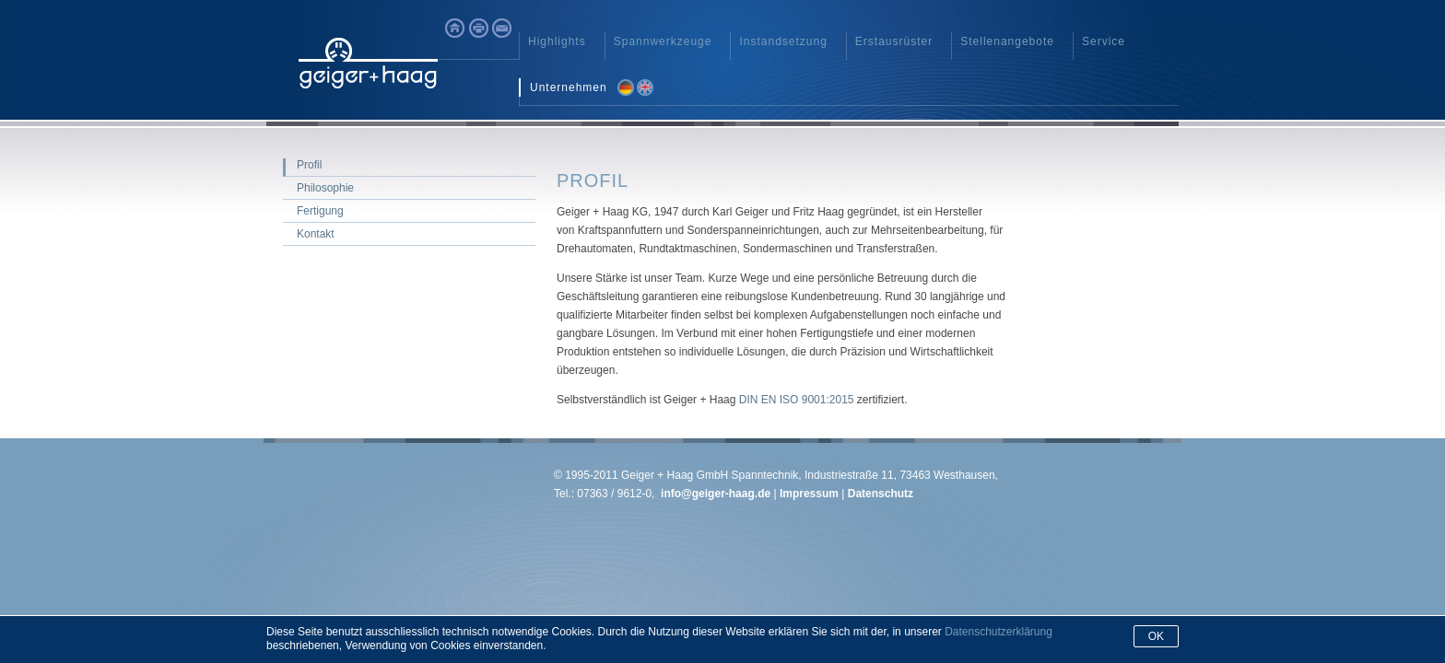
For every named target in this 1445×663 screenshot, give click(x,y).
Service (1103, 41)
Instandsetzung (783, 41)
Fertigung (320, 210)
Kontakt (316, 233)
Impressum (808, 493)
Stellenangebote (1007, 41)
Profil (309, 164)
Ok (1156, 636)
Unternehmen (568, 87)
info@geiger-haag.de (715, 493)
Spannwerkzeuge (663, 41)
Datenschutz (880, 493)
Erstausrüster (894, 41)
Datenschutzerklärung (998, 631)
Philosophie (325, 187)
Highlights (557, 41)
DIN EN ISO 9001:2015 (796, 399)
